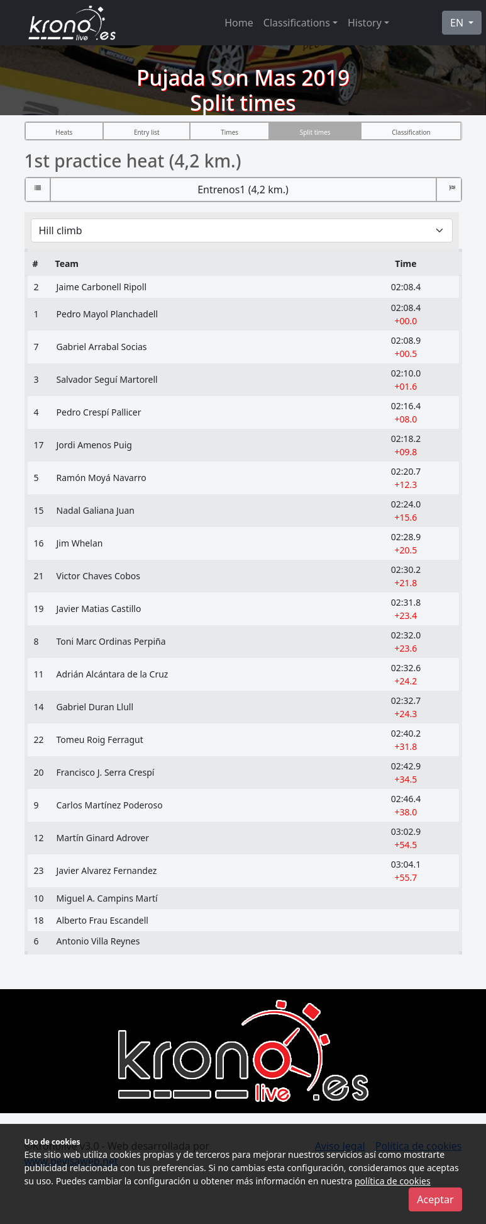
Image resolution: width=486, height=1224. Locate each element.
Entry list (147, 132)
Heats (63, 132)
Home (238, 23)
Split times (315, 132)
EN (458, 23)
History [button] (365, 23)
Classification (411, 132)
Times (229, 132)
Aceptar (435, 1199)
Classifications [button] (296, 23)
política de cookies (393, 1181)
